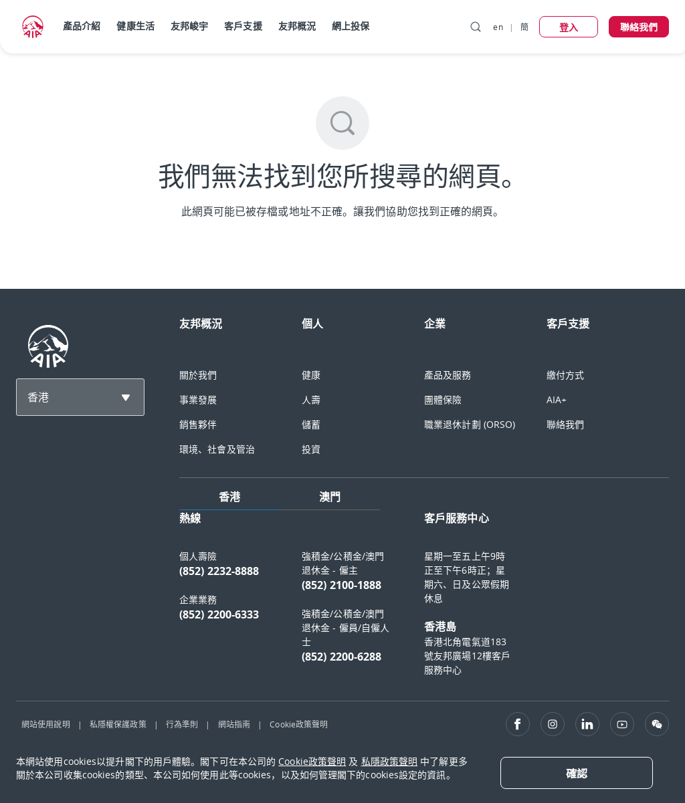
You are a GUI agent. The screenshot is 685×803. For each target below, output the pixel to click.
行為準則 (182, 724)
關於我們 (198, 374)
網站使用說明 (45, 724)
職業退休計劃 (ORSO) (469, 424)
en (497, 26)
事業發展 (198, 399)
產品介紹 (81, 25)
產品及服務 (448, 374)
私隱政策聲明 (389, 761)
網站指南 (234, 724)
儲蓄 (311, 424)
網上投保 (350, 25)
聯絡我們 (565, 424)
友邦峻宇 (189, 25)
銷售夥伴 (198, 424)
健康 (311, 374)
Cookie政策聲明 (299, 724)
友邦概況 (297, 25)
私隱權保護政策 (118, 724)
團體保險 (443, 399)
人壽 (311, 399)
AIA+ (557, 399)
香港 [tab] (229, 496)
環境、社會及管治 (217, 449)
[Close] (576, 773)
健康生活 (135, 25)
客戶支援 (243, 25)
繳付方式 (565, 374)
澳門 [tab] (329, 496)
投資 (311, 449)
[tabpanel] (424, 600)
